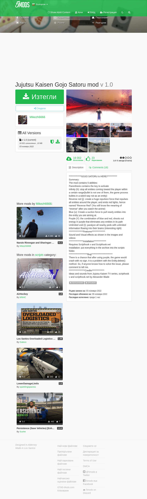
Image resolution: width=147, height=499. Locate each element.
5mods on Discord (89, 491)
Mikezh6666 (37, 117)
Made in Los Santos (25, 448)
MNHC (23, 297)
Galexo (23, 342)
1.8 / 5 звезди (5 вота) (122, 161)
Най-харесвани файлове (65, 462)
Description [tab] (76, 167)
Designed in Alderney (26, 445)
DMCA (86, 466)
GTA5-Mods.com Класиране (65, 489)
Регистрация (108, 12)
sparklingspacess (28, 387)
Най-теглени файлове (64, 471)
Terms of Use (89, 460)
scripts (39, 254)
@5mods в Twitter (90, 473)
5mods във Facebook (90, 482)
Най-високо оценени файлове (66, 480)
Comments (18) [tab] (98, 167)
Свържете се (89, 446)
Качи (79, 12)
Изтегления (78, 160)
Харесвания (97, 160)
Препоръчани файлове (64, 453)
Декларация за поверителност (91, 453)
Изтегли (40, 97)
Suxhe (23, 431)
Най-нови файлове (67, 446)
